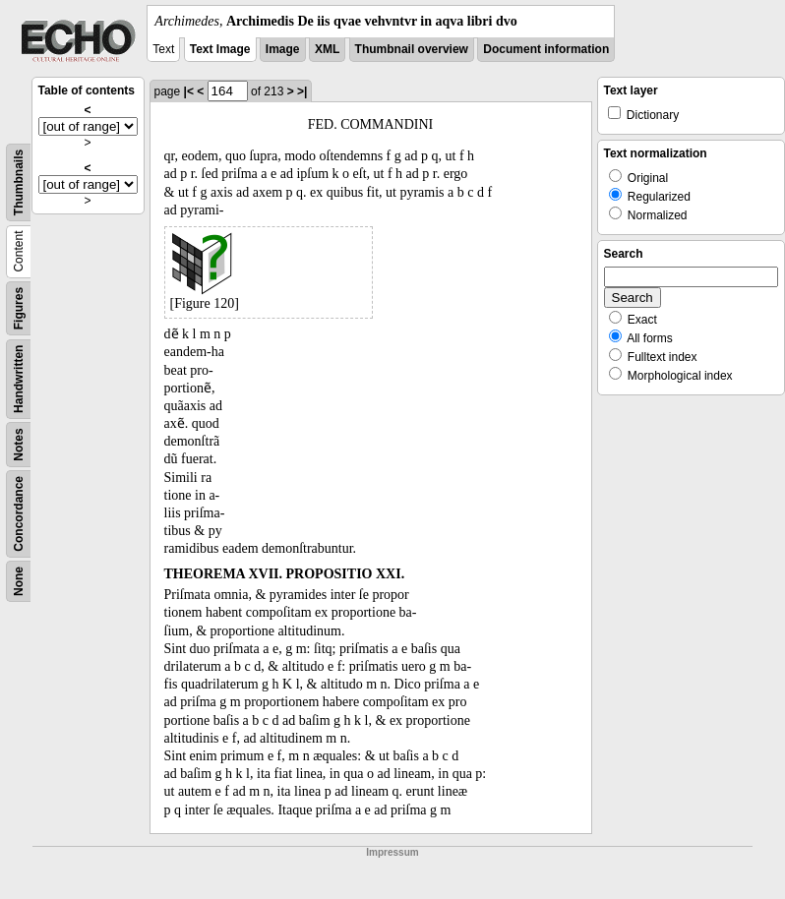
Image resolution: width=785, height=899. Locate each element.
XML (327, 49)
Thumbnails (19, 182)
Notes (19, 444)
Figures (19, 308)
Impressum (392, 852)
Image (283, 49)
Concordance (19, 514)
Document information (546, 49)
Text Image (220, 49)
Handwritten (19, 379)
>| (302, 91)
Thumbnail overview (411, 49)
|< (189, 91)
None (19, 581)
